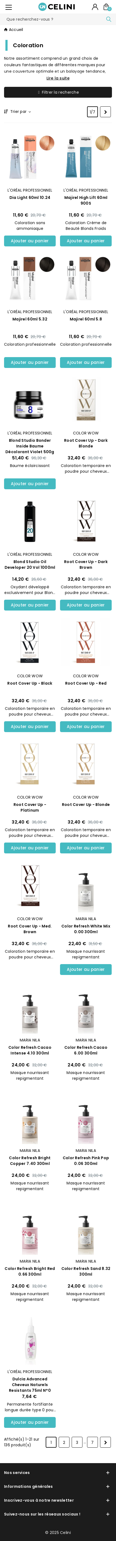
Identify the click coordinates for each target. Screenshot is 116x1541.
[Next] (105, 111)
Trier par (20, 112)
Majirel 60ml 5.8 (86, 319)
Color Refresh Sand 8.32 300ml (86, 1271)
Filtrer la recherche (58, 92)
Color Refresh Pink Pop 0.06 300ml (86, 1160)
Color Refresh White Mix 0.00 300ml (85, 929)
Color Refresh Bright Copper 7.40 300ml (30, 1160)
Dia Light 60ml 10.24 (30, 197)
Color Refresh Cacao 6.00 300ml (85, 1050)
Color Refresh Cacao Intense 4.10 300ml (29, 1050)
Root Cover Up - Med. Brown (30, 929)
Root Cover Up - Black (29, 683)
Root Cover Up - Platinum (30, 807)
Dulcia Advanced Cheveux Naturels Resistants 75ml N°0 (30, 1384)
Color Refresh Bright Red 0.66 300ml (30, 1271)
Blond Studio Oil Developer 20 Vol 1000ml (30, 564)
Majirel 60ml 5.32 (29, 319)
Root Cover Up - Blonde (86, 804)
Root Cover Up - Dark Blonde (86, 443)
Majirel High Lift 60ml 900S (86, 200)
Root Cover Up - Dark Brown (86, 564)
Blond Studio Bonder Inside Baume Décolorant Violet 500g (29, 446)
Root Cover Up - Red (86, 683)
